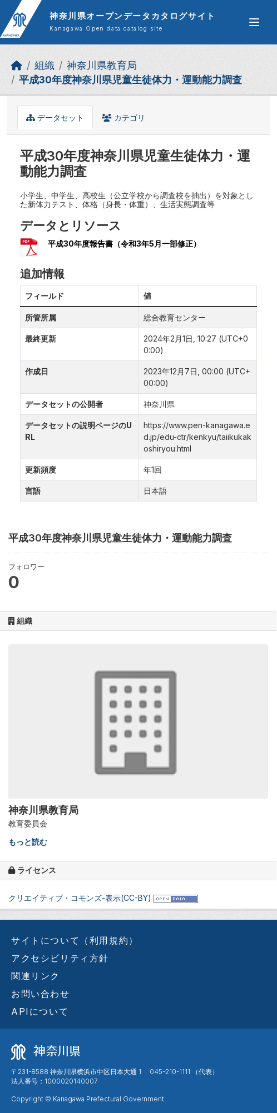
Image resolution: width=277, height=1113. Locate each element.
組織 (44, 65)
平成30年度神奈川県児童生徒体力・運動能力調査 (130, 80)
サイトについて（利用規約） (74, 940)
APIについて (39, 1011)
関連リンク (35, 975)
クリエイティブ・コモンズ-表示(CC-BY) (79, 898)
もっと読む (27, 841)
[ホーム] (16, 65)
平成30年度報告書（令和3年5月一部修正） (124, 243)
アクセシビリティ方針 (60, 958)
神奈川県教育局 (102, 65)
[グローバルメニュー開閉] (254, 22)
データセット (55, 117)
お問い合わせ (40, 993)
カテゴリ (123, 117)
